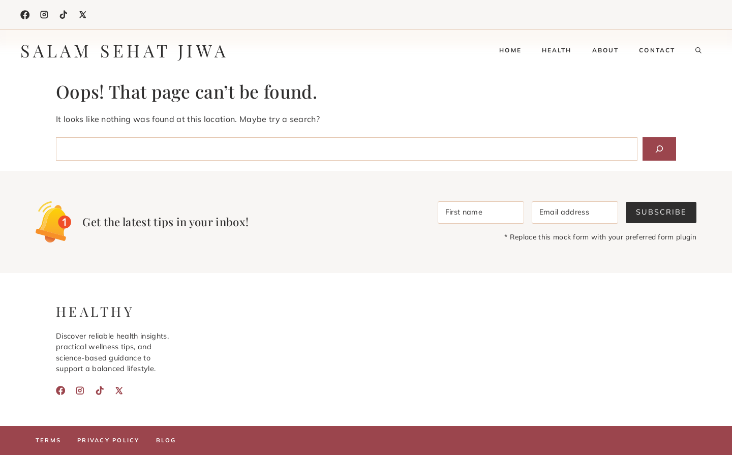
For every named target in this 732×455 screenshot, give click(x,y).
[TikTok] (63, 14)
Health (557, 50)
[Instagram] (44, 14)
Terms (48, 440)
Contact (657, 50)
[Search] (659, 149)
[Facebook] (24, 14)
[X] (82, 14)
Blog (166, 440)
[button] (698, 50)
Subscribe (661, 212)
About (605, 50)
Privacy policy (108, 440)
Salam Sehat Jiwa (124, 50)
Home (510, 50)
